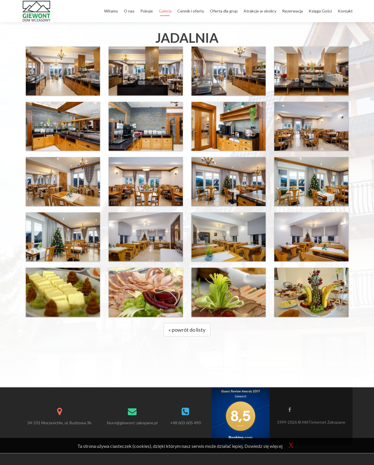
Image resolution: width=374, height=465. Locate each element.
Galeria (165, 10)
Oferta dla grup (224, 10)
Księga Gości (320, 10)
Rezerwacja (292, 10)
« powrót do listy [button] (187, 329)
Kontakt (345, 10)
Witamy (111, 10)
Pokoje (146, 10)
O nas (129, 10)
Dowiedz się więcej (263, 446)
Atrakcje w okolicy (260, 10)
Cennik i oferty (190, 10)
